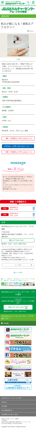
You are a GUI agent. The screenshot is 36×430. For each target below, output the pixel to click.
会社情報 (4, 406)
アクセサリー (25, 19)
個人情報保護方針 (6, 410)
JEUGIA (3, 402)
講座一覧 (6, 280)
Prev (2, 45)
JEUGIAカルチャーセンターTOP (11, 398)
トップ (3, 278)
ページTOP (18, 272)
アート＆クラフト (16, 19)
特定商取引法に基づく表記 (9, 414)
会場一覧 (9, 278)
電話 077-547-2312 (18, 307)
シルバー (33, 19)
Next (33, 45)
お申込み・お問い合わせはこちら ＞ (18, 146)
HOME (5, 323)
